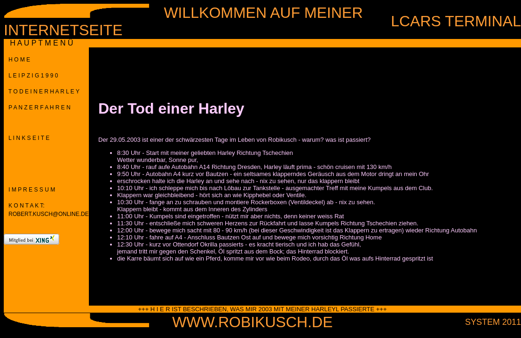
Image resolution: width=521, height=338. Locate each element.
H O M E (17, 59)
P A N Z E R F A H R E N (37, 107)
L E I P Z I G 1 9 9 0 (31, 75)
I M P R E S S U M (29, 189)
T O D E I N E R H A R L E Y (41, 91)
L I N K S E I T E (26, 138)
